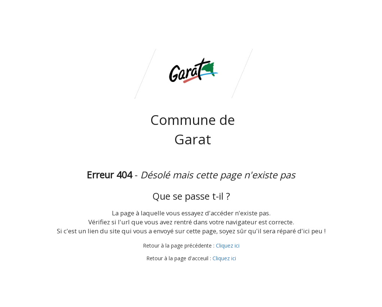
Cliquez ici (227, 245)
